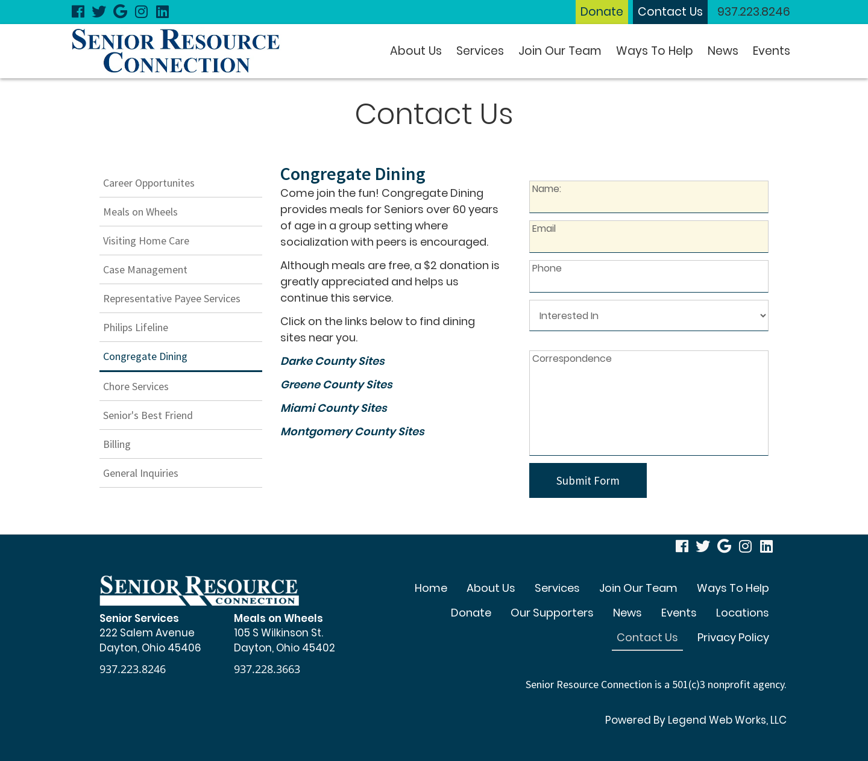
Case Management (145, 269)
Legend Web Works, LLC (727, 720)
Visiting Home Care (146, 240)
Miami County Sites (333, 407)
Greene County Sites (336, 384)
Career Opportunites (149, 183)
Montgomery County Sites (352, 431)
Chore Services (136, 386)
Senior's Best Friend (148, 415)
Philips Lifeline (135, 327)
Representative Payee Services (172, 298)
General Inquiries (140, 473)
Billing (117, 444)
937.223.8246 (753, 12)
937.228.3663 (267, 669)
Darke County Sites (332, 360)
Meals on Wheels (140, 212)
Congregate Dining (145, 356)
